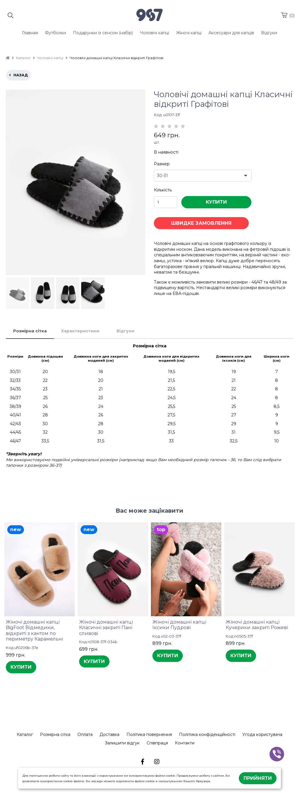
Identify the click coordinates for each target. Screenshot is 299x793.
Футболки (55, 32)
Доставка (109, 734)
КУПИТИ (216, 202)
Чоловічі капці (154, 32)
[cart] (284, 15)
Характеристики (80, 331)
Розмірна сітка (30, 331)
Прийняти (258, 778)
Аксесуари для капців (231, 32)
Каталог (25, 734)
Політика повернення (149, 734)
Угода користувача (262, 734)
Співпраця (157, 743)
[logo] (149, 15)
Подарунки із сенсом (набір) (103, 32)
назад (18, 75)
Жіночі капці (188, 32)
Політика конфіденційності (207, 734)
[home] (8, 58)
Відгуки (269, 32)
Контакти (184, 743)
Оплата (85, 734)
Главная (30, 32)
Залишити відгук (122, 743)
